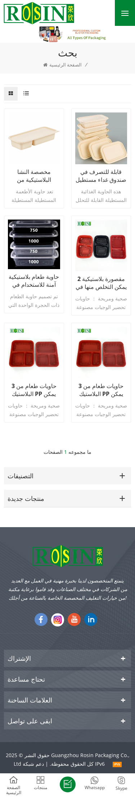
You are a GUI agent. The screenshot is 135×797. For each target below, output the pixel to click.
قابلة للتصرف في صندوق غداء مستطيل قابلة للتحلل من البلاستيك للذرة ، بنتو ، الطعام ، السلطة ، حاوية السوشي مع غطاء (101, 176)
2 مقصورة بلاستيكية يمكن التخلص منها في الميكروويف (101, 283)
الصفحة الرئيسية (62, 64)
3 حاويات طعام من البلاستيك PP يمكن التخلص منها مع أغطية (34, 390)
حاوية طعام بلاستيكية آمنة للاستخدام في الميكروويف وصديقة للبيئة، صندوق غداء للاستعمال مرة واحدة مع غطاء (34, 281)
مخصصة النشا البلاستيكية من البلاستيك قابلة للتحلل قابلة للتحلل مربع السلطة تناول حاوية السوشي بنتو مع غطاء (34, 176)
